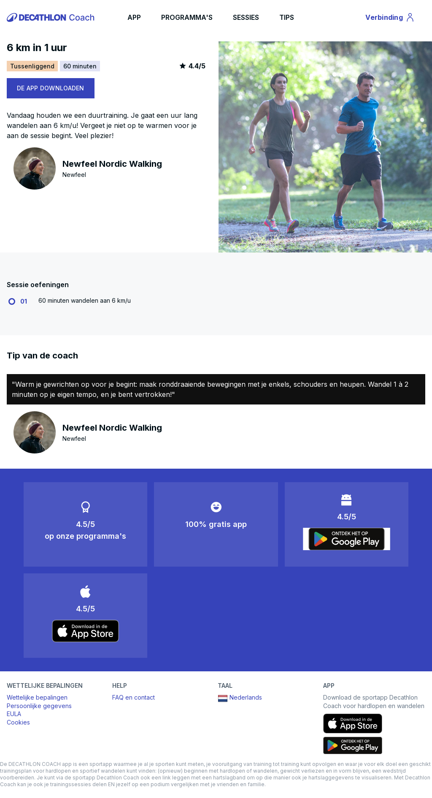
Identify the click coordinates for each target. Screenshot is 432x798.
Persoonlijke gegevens (39, 705)
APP (134, 17)
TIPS (286, 17)
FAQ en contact (133, 697)
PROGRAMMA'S (187, 17)
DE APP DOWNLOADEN (50, 88)
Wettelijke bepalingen (37, 697)
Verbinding (390, 18)
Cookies (18, 722)
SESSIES (246, 17)
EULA (14, 713)
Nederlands (240, 698)
